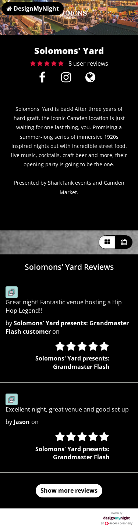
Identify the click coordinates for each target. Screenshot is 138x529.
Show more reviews (69, 490)
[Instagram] (66, 79)
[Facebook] (42, 79)
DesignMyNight (33, 8)
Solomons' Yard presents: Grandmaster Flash (72, 362)
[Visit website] (90, 79)
